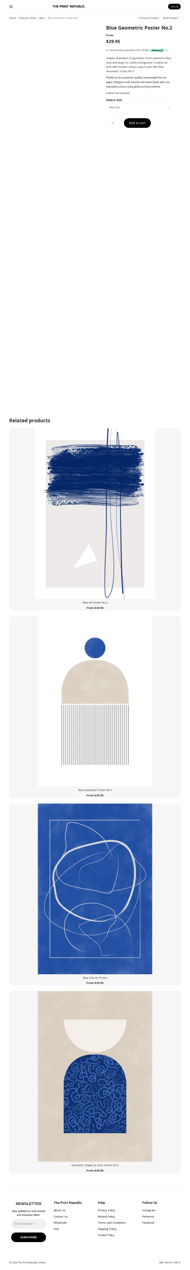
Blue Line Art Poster (95, 978)
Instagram (148, 1210)
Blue (42, 18)
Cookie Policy (106, 1235)
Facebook (148, 1222)
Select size (114, 100)
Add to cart (139, 123)
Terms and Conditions (112, 1222)
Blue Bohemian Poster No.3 (95, 790)
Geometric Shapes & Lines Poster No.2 (95, 1165)
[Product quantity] (113, 123)
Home (12, 18)
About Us (59, 1210)
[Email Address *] (28, 1224)
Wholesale (60, 1222)
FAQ (56, 1228)
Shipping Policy (107, 1228)
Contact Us (61, 1216)
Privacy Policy (106, 1210)
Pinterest (148, 1216)
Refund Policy (106, 1216)
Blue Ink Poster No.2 (95, 602)
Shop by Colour (27, 18)
